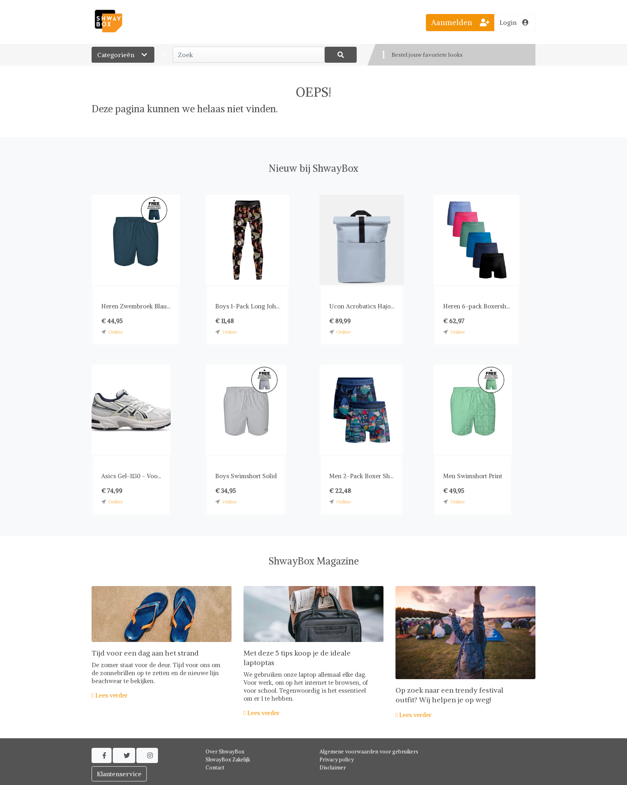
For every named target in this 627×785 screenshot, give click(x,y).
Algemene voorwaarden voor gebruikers (368, 751)
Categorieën (123, 55)
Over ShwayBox (225, 751)
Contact (215, 767)
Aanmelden (460, 22)
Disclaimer (332, 767)
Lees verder (110, 695)
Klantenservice (119, 774)
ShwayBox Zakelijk (228, 759)
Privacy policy (336, 759)
